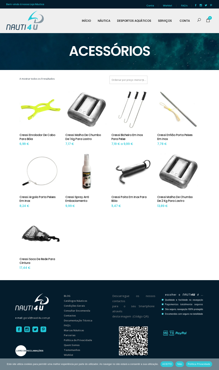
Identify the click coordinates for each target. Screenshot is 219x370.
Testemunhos (72, 350)
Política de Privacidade (78, 340)
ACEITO (167, 364)
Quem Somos (72, 345)
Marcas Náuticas (74, 330)
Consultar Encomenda (77, 310)
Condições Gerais (74, 305)
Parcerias (69, 335)
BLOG (67, 296)
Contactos (70, 315)
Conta (150, 5)
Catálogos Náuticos (75, 300)
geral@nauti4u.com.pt (36, 317)
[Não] (214, 364)
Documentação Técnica (78, 320)
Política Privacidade (199, 364)
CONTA (185, 21)
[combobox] (128, 80)
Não (179, 364)
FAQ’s (184, 5)
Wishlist (167, 5)
